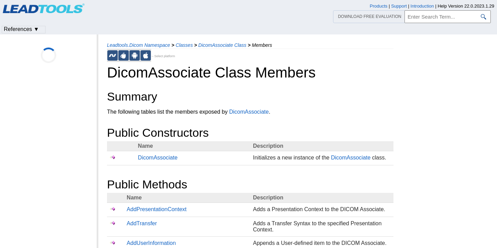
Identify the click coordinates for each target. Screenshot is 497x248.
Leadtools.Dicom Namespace (138, 45)
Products (378, 6)
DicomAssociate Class (222, 45)
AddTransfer (142, 223)
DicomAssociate (249, 112)
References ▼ (21, 29)
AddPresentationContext (156, 209)
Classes (184, 45)
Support (399, 6)
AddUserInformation (151, 243)
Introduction (422, 6)
